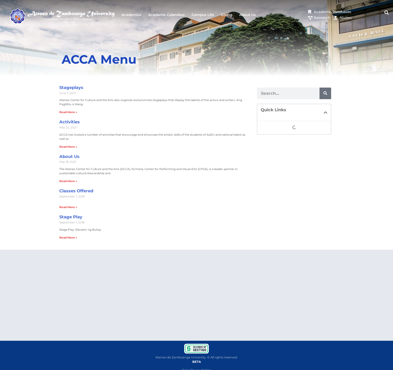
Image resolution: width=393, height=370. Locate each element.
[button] (386, 12)
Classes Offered (76, 190)
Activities (69, 121)
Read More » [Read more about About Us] (68, 181)
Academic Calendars (166, 15)
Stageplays (71, 87)
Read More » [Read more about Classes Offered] (68, 207)
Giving (226, 15)
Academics (131, 15)
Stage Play (70, 216)
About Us (247, 15)
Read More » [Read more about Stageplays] (68, 112)
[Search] (325, 93)
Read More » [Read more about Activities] (68, 146)
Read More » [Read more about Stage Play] (68, 237)
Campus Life (203, 15)
